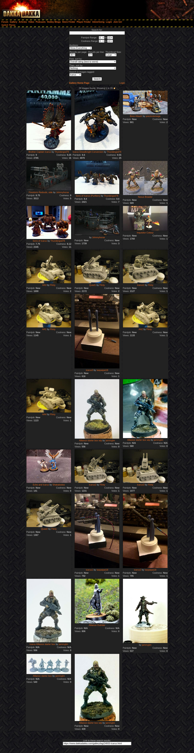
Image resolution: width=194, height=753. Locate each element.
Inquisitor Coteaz (145, 232)
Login (122, 83)
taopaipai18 (102, 370)
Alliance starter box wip (90, 440)
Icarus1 (140, 285)
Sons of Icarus (40, 241)
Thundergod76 (62, 152)
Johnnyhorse (62, 192)
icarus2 (137, 570)
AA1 (44, 329)
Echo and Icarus (41, 485)
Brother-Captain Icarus (40, 152)
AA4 (44, 414)
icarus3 (89, 370)
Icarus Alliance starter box (42, 644)
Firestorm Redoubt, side (41, 192)
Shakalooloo (59, 485)
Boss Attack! (136, 116)
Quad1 (92, 285)
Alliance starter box (42, 676)
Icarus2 (92, 485)
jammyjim (110, 440)
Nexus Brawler (145, 197)
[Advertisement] (156, 9)
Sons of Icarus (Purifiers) (88, 196)
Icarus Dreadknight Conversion (88, 152)
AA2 (141, 329)
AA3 (44, 285)
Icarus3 (140, 485)
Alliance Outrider (97, 625)
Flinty (52, 285)
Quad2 (44, 529)
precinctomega (153, 116)
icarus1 (89, 570)
